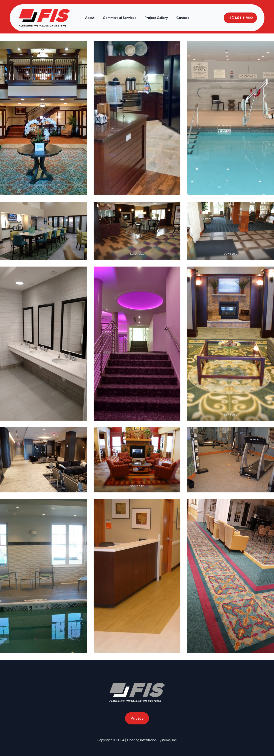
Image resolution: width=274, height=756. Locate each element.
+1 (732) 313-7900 (240, 17)
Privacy (137, 718)
